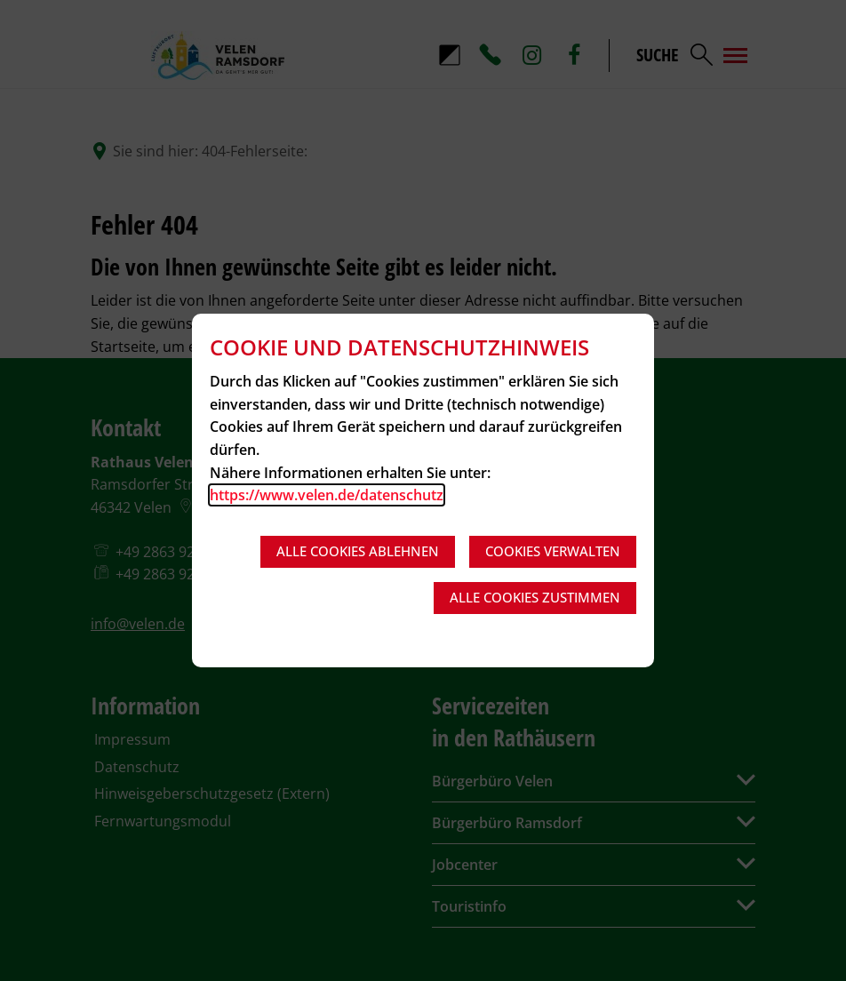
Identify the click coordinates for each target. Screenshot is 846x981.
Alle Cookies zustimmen (535, 597)
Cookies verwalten (552, 551)
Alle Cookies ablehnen (357, 551)
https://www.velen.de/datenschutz (326, 495)
